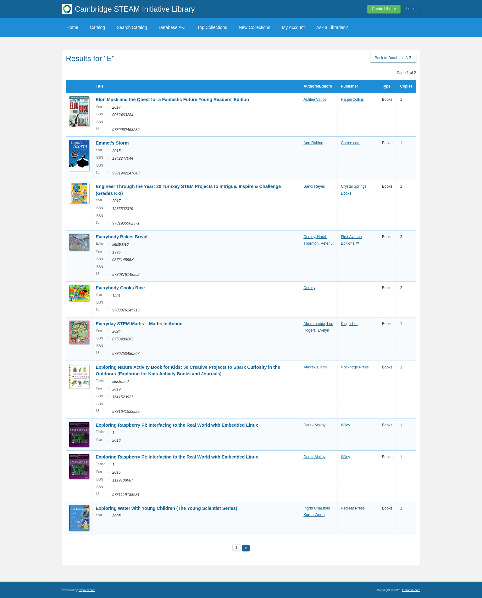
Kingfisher (349, 324)
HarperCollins (352, 99)
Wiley (345, 425)
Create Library (384, 9)
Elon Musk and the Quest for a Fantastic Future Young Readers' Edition (172, 99)
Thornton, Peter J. (318, 243)
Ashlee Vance (314, 99)
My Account (293, 27)
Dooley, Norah (315, 237)
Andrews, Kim (315, 367)
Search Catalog (132, 27)
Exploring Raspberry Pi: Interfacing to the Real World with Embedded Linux (177, 425)
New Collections (254, 27)
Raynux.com (87, 590)
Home (72, 27)
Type (386, 86)
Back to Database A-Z (393, 58)
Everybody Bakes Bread (122, 236)
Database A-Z (172, 27)
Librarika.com (411, 590)
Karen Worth (313, 515)
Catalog (97, 27)
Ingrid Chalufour (316, 508)
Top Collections (212, 27)
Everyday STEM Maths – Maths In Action (139, 323)
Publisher (349, 86)
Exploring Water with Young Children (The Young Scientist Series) (166, 508)
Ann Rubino (313, 143)
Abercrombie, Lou (318, 324)
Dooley (309, 288)
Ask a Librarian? (332, 27)
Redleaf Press (352, 508)
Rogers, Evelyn (316, 330)
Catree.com (350, 143)
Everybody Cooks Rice (121, 287)
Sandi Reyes (314, 186)
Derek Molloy (314, 425)
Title (99, 86)
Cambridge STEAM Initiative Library (135, 9)
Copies (406, 86)
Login (410, 9)
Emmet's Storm (112, 142)
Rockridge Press (354, 367)
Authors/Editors (317, 86)
